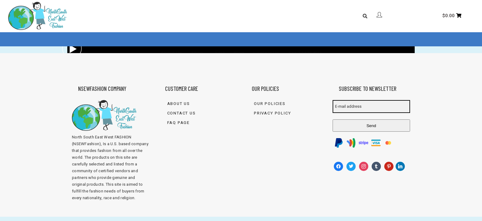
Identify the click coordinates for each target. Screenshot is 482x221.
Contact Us (266, 39)
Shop (197, 39)
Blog (239, 39)
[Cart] (452, 15)
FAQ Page (178, 123)
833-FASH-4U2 (305, 39)
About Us (171, 39)
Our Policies (270, 104)
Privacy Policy (272, 113)
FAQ (219, 39)
